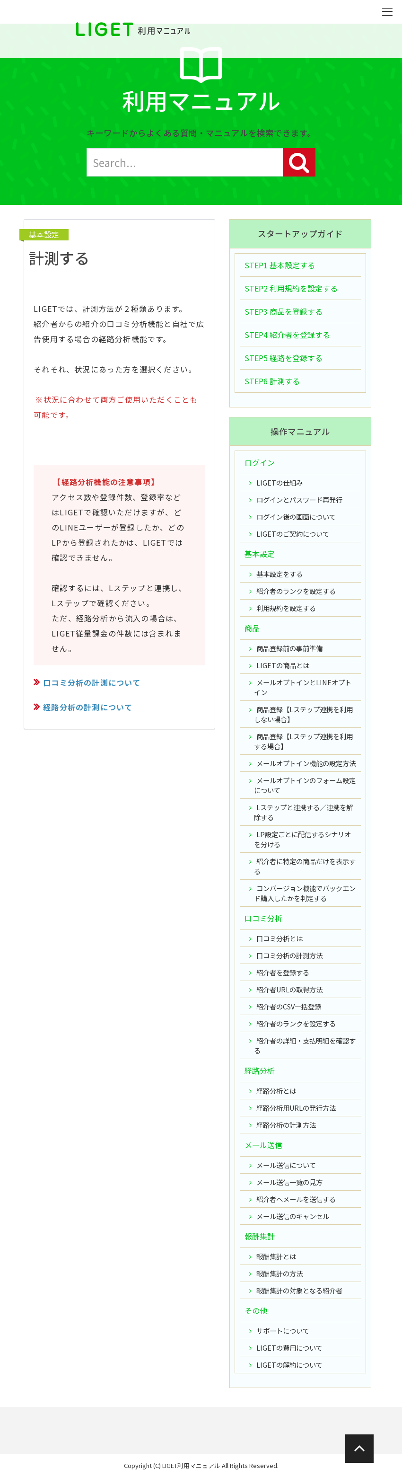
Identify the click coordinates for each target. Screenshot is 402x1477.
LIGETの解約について (289, 1365)
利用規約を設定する (286, 608)
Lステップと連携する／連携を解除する (303, 812)
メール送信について (286, 1165)
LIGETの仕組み (279, 482)
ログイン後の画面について (296, 517)
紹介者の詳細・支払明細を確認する (305, 1045)
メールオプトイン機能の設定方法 (306, 763)
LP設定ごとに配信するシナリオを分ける (302, 839)
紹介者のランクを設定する (296, 591)
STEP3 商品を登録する (284, 311)
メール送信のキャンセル (292, 1216)
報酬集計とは (276, 1256)
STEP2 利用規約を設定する (291, 288)
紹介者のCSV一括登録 (288, 1006)
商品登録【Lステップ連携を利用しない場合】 (303, 714)
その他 (256, 1310)
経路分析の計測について (87, 707)
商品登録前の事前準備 (289, 648)
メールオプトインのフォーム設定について (305, 785)
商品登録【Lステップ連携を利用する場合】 (303, 741)
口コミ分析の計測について (91, 682)
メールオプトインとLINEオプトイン (302, 687)
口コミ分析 (263, 918)
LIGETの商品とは (282, 665)
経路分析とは (276, 1091)
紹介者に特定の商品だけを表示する (305, 866)
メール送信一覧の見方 (289, 1182)
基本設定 (44, 234)
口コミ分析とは (279, 938)
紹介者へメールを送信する (296, 1199)
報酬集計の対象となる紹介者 (299, 1290)
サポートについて (282, 1330)
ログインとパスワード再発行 (299, 499)
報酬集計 (260, 1236)
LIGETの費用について (289, 1348)
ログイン (260, 462)
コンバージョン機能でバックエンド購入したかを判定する (305, 893)
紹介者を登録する (282, 972)
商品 (252, 628)
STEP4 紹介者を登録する (287, 334)
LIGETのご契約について (292, 534)
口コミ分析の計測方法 (289, 955)
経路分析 (260, 1070)
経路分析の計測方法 (286, 1125)
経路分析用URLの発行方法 (296, 1108)
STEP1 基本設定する (280, 265)
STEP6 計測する (272, 381)
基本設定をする (279, 574)
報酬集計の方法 (279, 1273)
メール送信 (263, 1144)
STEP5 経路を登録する (284, 357)
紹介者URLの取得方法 (289, 989)
